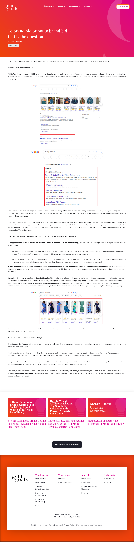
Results (61, 479)
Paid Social (40, 483)
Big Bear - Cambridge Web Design (89, 525)
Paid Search (13, 46)
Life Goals (85, 483)
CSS (37, 506)
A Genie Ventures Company (67, 514)
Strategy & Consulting (41, 494)
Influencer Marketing (40, 500)
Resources (86, 479)
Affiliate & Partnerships (42, 488)
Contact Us (109, 479)
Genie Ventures (65, 483)
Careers (107, 483)
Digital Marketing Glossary (89, 488)
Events (84, 493)
